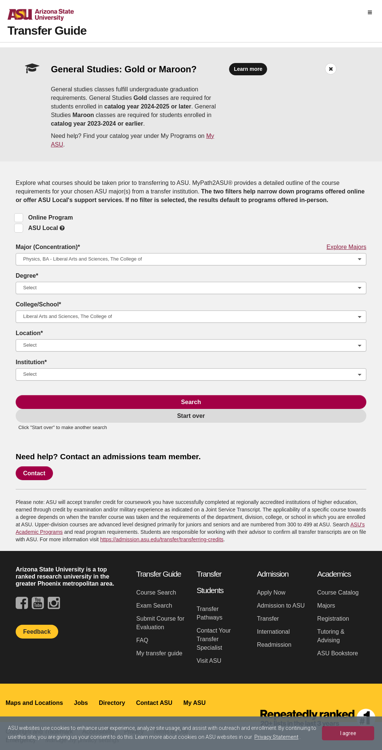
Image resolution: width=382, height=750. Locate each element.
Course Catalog (337, 592)
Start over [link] (191, 416)
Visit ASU (209, 661)
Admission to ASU (281, 605)
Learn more (248, 69)
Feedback (37, 631)
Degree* (27, 275)
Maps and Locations (34, 703)
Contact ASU (154, 703)
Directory (112, 703)
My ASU (194, 703)
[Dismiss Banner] (330, 69)
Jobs (81, 703)
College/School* (38, 304)
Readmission (274, 645)
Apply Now (271, 592)
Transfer (268, 618)
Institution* (31, 362)
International (273, 631)
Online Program (50, 217)
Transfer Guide (47, 31)
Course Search (156, 592)
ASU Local (46, 228)
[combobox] (191, 259)
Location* (29, 333)
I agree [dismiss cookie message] (348, 733)
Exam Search (154, 605)
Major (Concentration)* (191, 247)
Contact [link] (34, 473)
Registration (333, 618)
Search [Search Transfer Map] (191, 402)
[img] (370, 12)
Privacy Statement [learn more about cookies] (276, 737)
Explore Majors (346, 247)
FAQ (142, 640)
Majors (326, 605)
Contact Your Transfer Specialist (214, 639)
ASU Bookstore (337, 653)
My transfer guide (159, 653)
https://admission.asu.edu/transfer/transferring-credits (161, 539)
